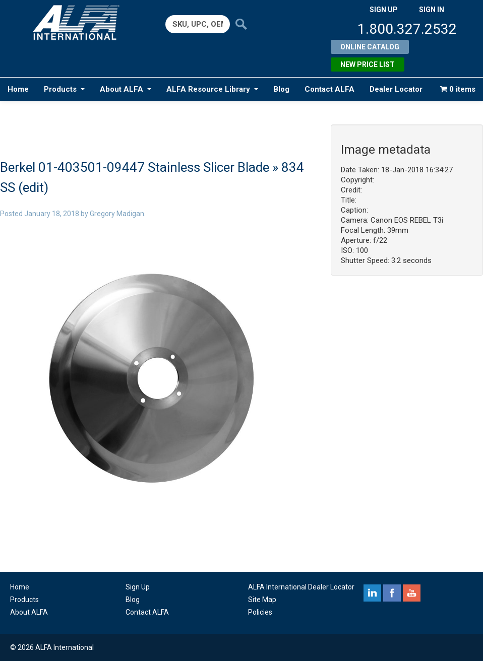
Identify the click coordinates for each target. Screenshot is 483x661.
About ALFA (125, 89)
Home (18, 89)
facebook (392, 593)
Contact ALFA (329, 89)
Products (64, 89)
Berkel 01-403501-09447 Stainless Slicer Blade (134, 167)
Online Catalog (369, 47)
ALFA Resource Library (212, 89)
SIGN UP (384, 10)
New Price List (367, 64)
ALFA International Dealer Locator (301, 587)
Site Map (262, 600)
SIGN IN (431, 10)
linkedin (372, 593)
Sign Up (138, 587)
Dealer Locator (396, 89)
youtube (411, 593)
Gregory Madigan (117, 214)
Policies (260, 612)
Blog (281, 89)
